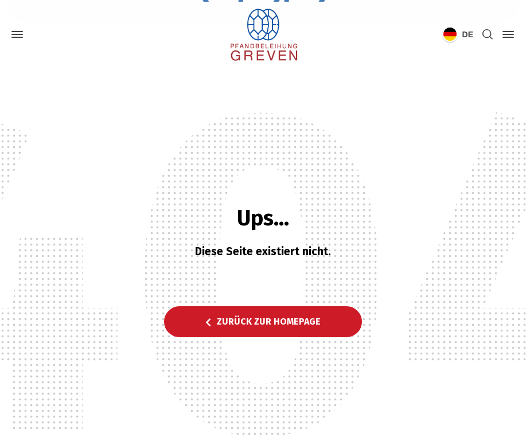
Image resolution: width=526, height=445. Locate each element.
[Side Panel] (506, 34)
